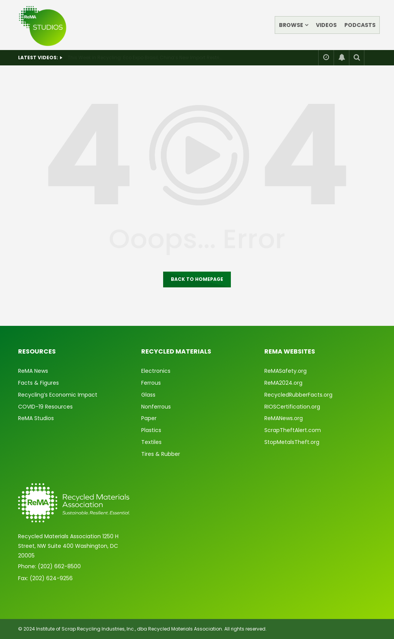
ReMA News (33, 371)
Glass (148, 395)
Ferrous (151, 383)
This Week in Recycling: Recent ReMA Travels (119, 57)
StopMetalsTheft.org (291, 442)
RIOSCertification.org (292, 406)
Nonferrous (156, 406)
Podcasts (360, 25)
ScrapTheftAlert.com (292, 430)
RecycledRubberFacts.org (298, 395)
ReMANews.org (283, 418)
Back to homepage (197, 279)
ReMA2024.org (283, 383)
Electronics (155, 371)
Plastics (151, 430)
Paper (149, 418)
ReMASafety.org (285, 371)
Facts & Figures (38, 383)
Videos (326, 25)
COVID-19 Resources (45, 406)
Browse (291, 25)
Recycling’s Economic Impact (57, 395)
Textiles (151, 442)
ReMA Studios (36, 418)
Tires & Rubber (160, 454)
